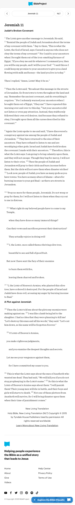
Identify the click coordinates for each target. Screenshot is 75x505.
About (7, 473)
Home (7, 468)
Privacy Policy (45, 473)
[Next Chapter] (68, 13)
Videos (7, 482)
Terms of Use (45, 477)
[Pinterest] (26, 492)
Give (6, 477)
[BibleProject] (37, 4)
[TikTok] (37, 492)
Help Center (44, 468)
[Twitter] (16, 492)
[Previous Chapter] (7, 13)
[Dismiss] (34, 500)
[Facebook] (11, 492)
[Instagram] (21, 492)
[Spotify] (32, 492)
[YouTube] (5, 492)
